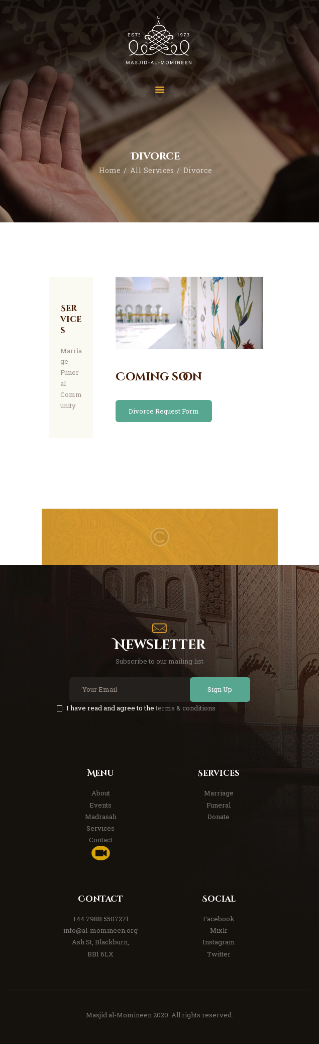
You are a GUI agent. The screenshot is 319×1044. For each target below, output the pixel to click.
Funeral (218, 805)
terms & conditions (186, 707)
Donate (218, 816)
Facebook (219, 918)
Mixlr (219, 930)
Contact (101, 839)
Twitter (219, 953)
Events (100, 805)
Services (100, 828)
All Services (152, 170)
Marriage (219, 792)
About (100, 792)
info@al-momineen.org (100, 930)
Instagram (218, 941)
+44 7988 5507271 (100, 918)
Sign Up (218, 689)
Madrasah (101, 816)
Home (109, 170)
